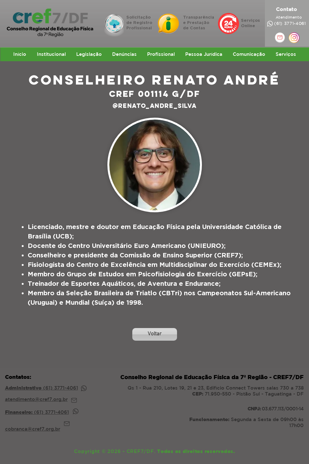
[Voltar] (154, 334)
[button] (51, 54)
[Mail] (74, 400)
